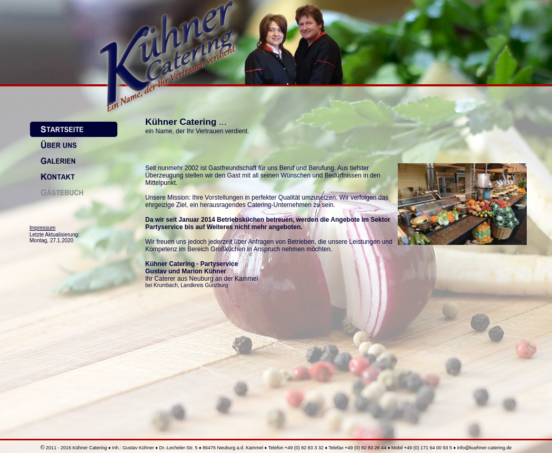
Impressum (42, 228)
